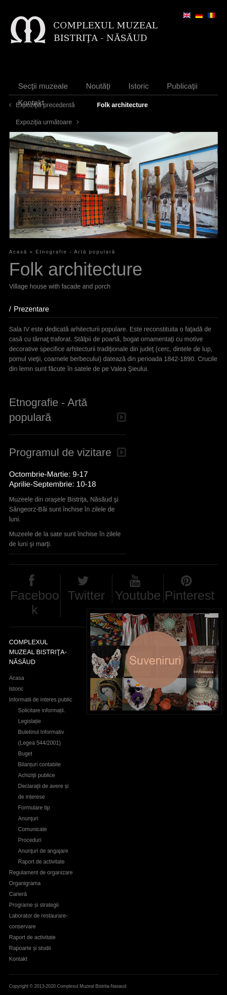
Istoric (138, 86)
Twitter (86, 595)
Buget (25, 754)
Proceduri (29, 840)
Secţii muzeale (43, 86)
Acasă (18, 251)
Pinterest (190, 595)
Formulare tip (34, 808)
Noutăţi (98, 86)
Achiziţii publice (36, 775)
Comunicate (32, 829)
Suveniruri (154, 662)
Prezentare (36, 309)
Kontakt (31, 103)
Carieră (18, 894)
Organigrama (25, 883)
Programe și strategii (34, 905)
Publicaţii (182, 86)
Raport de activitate (41, 862)
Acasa (16, 678)
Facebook (34, 602)
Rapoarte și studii (30, 948)
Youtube (138, 595)
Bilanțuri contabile (39, 764)
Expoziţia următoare (44, 122)
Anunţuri (28, 818)
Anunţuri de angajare (43, 851)
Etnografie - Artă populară (76, 251)
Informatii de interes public (40, 699)
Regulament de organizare (41, 872)
